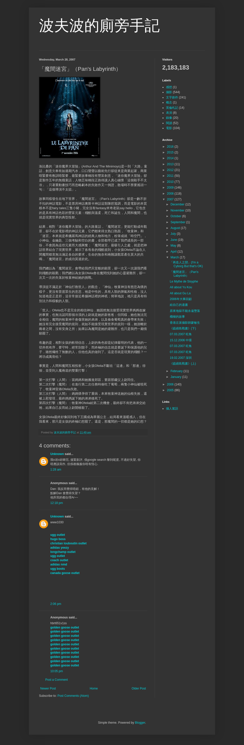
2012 (171, 170)
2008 (171, 193)
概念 (169, 102)
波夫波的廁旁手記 (99, 25)
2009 (171, 187)
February (177, 371)
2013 (171, 164)
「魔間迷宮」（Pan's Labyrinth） (184, 273)
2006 (171, 384)
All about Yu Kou (181, 287)
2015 (171, 152)
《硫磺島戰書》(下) (183, 328)
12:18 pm (56, 503)
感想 (169, 87)
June (174, 240)
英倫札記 (172, 107)
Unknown (57, 454)
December (178, 204)
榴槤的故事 (177, 316)
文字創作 (172, 97)
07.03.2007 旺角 (181, 334)
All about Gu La (180, 293)
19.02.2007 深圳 (181, 358)
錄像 (169, 118)
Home (94, 688)
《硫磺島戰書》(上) (183, 363)
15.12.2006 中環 (181, 340)
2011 (171, 176)
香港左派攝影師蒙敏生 (185, 322)
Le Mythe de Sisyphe (184, 281)
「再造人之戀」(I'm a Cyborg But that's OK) (186, 264)
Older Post (139, 688)
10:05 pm (56, 671)
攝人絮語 (172, 408)
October (176, 216)
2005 (171, 390)
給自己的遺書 (179, 305)
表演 (169, 112)
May (174, 245)
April (174, 251)
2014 (171, 158)
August (176, 228)
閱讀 (169, 123)
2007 (171, 199)
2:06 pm (55, 604)
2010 (171, 182)
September (178, 222)
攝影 (169, 92)
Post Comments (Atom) (73, 696)
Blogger (140, 722)
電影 (169, 128)
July (174, 234)
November (178, 210)
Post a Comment (56, 679)
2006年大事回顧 (181, 299)
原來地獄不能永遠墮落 (185, 311)
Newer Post (48, 688)
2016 (171, 146)
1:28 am (55, 469)
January (176, 377)
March (175, 257)
